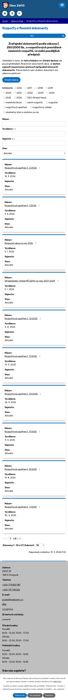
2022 (30, 92)
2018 (40, 88)
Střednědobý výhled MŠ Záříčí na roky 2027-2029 (32, 280)
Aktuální (9, 189)
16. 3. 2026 (10, 176)
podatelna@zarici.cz (12, 599)
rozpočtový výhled (42, 107)
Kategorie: (7, 87)
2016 (19, 88)
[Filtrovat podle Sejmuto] (34, 143)
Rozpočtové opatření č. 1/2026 (23, 205)
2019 (50, 88)
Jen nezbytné (34, 695)
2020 (8, 92)
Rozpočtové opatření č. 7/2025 (23, 506)
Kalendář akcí (4, 13)
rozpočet (53, 102)
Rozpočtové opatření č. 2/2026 (23, 167)
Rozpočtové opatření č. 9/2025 (23, 431)
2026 (19, 97)
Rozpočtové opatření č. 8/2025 (23, 469)
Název (5, 119)
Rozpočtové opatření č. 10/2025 (23, 393)
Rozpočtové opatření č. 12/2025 (23, 318)
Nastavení (49, 695)
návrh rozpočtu (35, 102)
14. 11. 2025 (10, 364)
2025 (8, 97)
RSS (47, 35)
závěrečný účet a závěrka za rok (22, 112)
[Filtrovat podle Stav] (34, 153)
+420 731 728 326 (11, 589)
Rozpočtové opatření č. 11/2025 (23, 356)
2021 (19, 92)
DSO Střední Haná (36, 97)
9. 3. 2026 (9, 213)
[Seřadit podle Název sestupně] (10, 119)
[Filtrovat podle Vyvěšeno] (34, 133)
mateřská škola (14, 102)
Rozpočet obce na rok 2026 (21, 243)
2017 (29, 88)
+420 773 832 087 (11, 584)
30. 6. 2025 (10, 515)
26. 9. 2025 (10, 402)
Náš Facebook (12, 13)
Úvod (4, 21)
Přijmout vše (20, 695)
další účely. (57, 681)
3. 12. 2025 (10, 326)
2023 (40, 92)
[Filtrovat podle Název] (34, 123)
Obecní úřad (17, 21)
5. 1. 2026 (9, 251)
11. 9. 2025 (10, 439)
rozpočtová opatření (16, 107)
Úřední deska (11, 79)
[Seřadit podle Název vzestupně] (10, 118)
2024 (51, 92)
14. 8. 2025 (10, 477)
